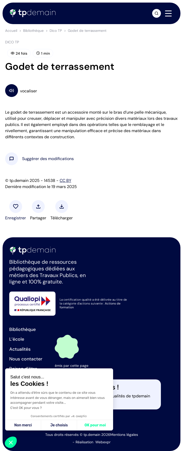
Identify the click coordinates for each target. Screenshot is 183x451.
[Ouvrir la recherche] (156, 13)
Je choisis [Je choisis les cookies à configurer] (59, 425)
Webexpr (103, 442)
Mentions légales (124, 434)
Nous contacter (25, 359)
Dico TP (56, 30)
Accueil (11, 30)
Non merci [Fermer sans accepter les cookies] (23, 425)
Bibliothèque (33, 30)
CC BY (65, 180)
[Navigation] (168, 13)
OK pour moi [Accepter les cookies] (95, 425)
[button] (48, 159)
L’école (16, 339)
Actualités (20, 349)
